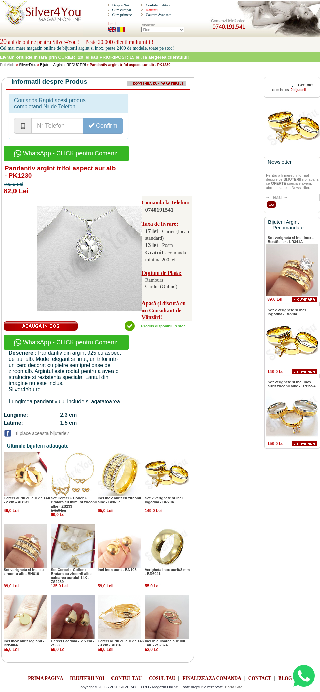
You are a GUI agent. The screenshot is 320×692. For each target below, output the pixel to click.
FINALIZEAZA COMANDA (212, 678)
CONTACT (259, 678)
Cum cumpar (121, 10)
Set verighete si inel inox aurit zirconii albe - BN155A (292, 384)
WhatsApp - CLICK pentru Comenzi (66, 153)
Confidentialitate (158, 5)
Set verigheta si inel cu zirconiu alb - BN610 (24, 572)
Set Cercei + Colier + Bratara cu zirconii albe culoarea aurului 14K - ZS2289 (71, 576)
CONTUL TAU (126, 678)
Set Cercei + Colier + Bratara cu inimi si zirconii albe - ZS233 (74, 502)
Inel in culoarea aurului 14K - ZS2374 (165, 643)
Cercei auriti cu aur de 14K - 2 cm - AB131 (27, 500)
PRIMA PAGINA (45, 678)
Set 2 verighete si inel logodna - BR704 (164, 500)
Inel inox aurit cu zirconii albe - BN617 (119, 500)
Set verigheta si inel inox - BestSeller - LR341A (291, 240)
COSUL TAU (162, 678)
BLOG (285, 678)
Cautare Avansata (158, 14)
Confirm (102, 125)
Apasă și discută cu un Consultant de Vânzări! (164, 310)
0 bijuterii (298, 90)
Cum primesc (122, 14)
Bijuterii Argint (51, 65)
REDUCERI (76, 65)
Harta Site (233, 687)
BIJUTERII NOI (87, 678)
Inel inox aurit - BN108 (117, 570)
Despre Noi (120, 5)
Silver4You (27, 65)
